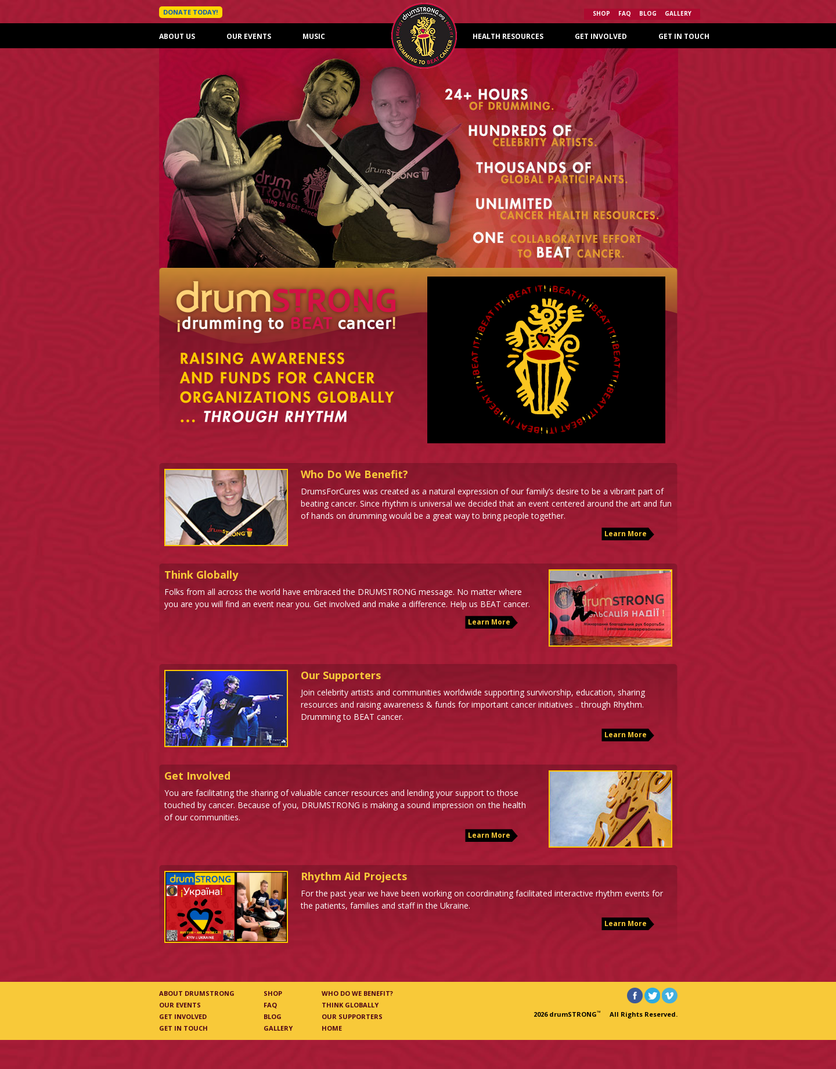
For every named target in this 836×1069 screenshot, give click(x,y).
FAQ (624, 13)
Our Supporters (352, 1016)
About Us (177, 36)
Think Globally (350, 1004)
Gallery (678, 13)
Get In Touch (683, 36)
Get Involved (601, 36)
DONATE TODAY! (190, 12)
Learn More (625, 534)
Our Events (248, 36)
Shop (601, 13)
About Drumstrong (197, 993)
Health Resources (508, 36)
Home (332, 1028)
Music (313, 36)
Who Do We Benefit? (357, 993)
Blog (648, 13)
